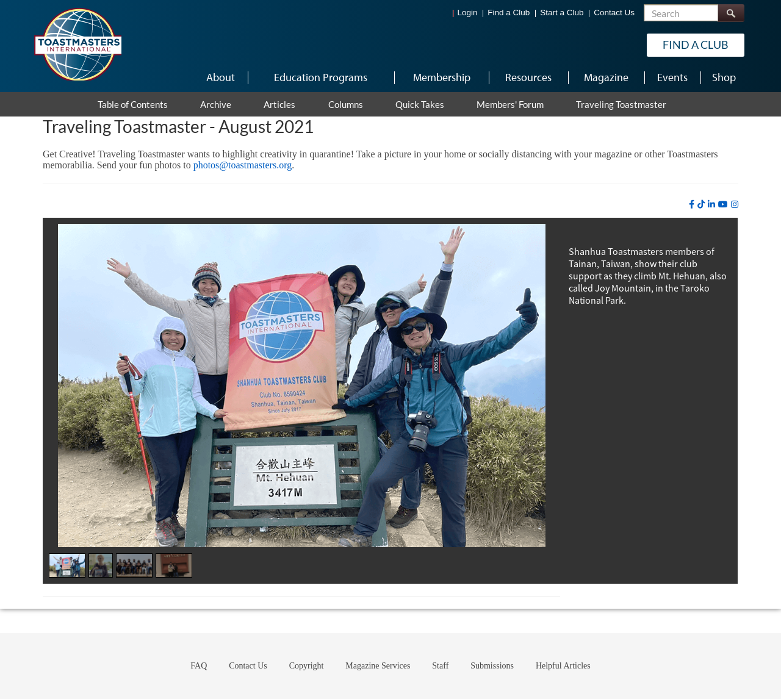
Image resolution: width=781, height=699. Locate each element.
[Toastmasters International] (77, 44)
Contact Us (614, 12)
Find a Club (509, 12)
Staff (440, 665)
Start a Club (561, 12)
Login (468, 12)
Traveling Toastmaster (621, 104)
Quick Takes (419, 104)
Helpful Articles (563, 665)
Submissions (492, 665)
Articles (279, 104)
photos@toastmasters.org (242, 165)
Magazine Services (377, 665)
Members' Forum (510, 104)
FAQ (198, 665)
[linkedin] (711, 204)
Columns (345, 104)
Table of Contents (133, 104)
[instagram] (734, 204)
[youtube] (723, 204)
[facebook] (691, 204)
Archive (215, 104)
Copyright (306, 665)
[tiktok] (701, 204)
